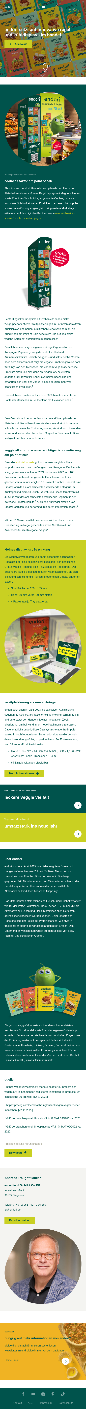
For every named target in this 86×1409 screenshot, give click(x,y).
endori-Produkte (25, 462)
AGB (30, 1403)
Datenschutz (65, 1403)
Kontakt (17, 1403)
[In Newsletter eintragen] (65, 1361)
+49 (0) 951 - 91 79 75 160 (30, 1204)
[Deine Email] (31, 1360)
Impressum (46, 1403)
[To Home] (8, 7)
